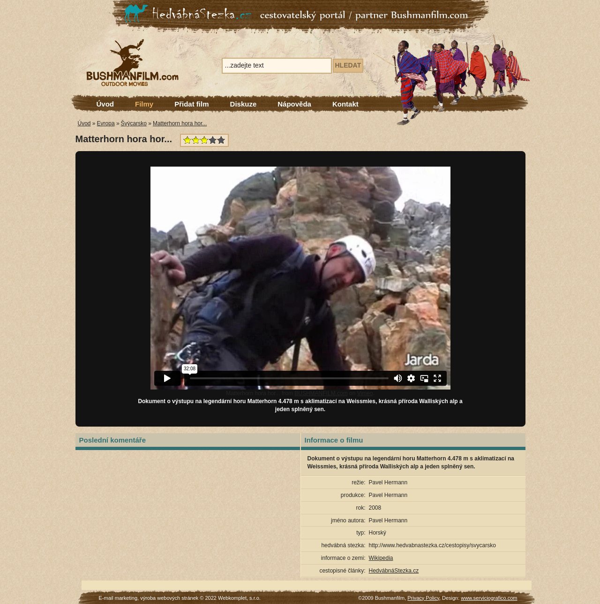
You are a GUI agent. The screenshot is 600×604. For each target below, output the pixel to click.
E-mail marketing (118, 598)
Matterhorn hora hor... (180, 123)
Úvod (105, 104)
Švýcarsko (134, 123)
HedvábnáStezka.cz (394, 570)
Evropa (106, 123)
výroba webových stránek (169, 598)
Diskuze (243, 104)
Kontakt (345, 104)
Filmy (144, 104)
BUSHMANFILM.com (320, 393)
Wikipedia (381, 558)
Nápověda (294, 104)
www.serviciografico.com (489, 598)
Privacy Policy (423, 598)
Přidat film (191, 104)
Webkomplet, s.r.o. (239, 598)
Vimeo (365, 393)
